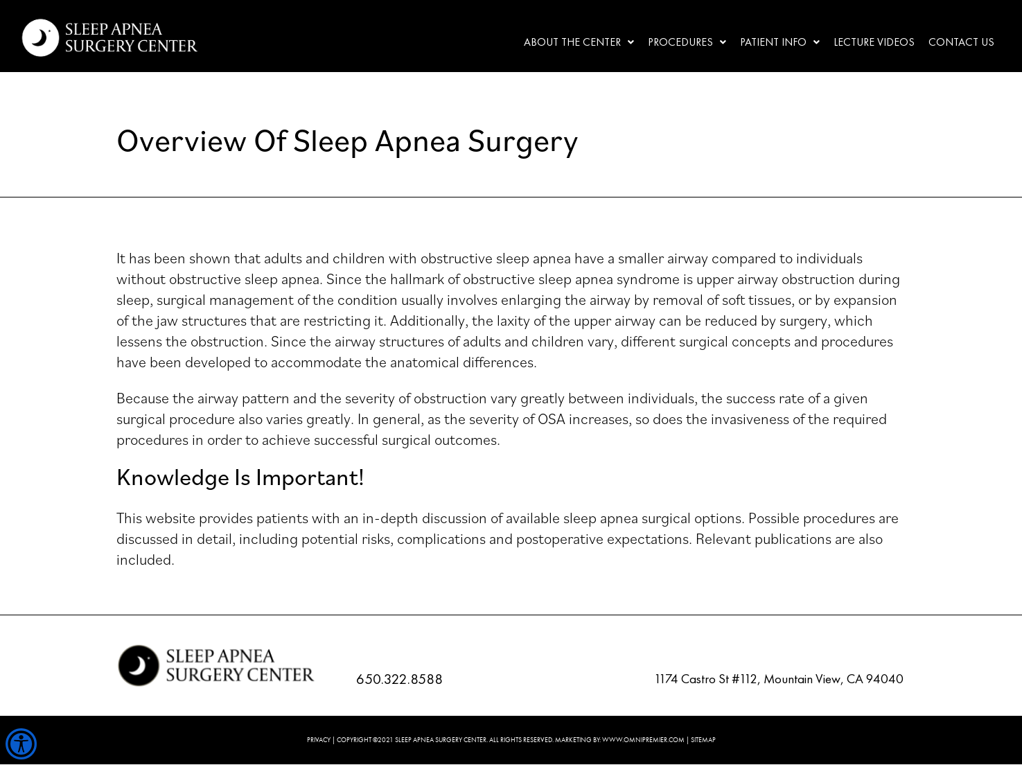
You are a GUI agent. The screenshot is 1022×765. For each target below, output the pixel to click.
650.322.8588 (399, 678)
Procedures (687, 42)
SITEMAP (703, 739)
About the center (579, 42)
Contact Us (961, 42)
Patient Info (780, 42)
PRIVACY (319, 739)
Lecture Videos (874, 42)
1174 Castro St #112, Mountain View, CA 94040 (779, 678)
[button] (579, 42)
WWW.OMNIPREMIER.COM (643, 739)
